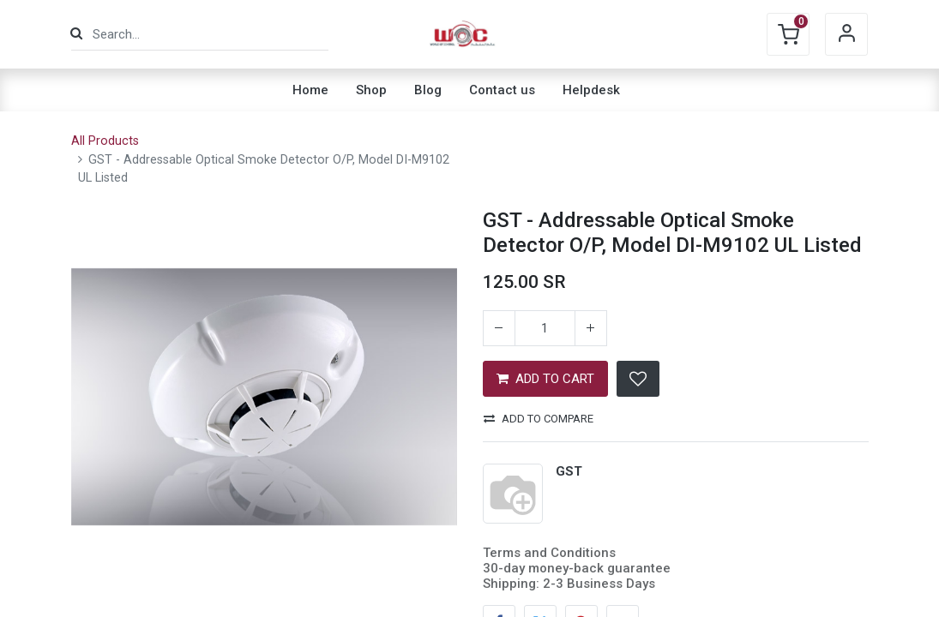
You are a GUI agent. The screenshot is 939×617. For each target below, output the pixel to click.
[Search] (76, 34)
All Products (105, 141)
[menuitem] (310, 90)
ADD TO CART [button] (545, 378)
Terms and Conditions (549, 552)
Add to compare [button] (538, 418)
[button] (638, 379)
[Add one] (590, 328)
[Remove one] (499, 328)
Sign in (846, 34)
